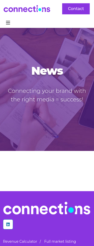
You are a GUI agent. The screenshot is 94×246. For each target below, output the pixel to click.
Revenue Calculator (20, 241)
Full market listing (60, 241)
